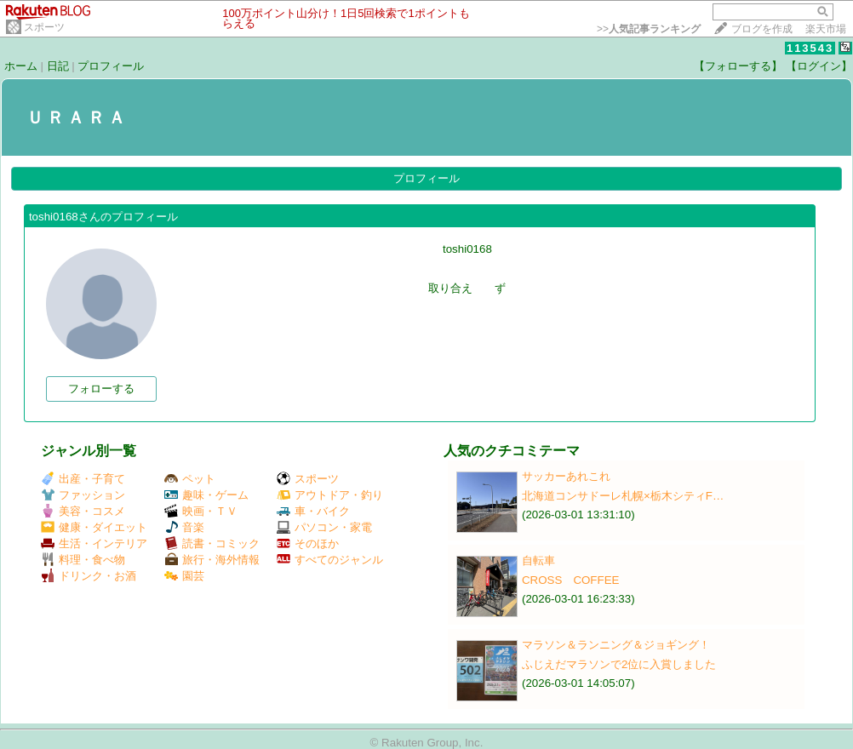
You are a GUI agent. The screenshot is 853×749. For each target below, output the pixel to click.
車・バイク (313, 511)
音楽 (184, 527)
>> (649, 29)
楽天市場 (825, 29)
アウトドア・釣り (330, 495)
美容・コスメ (83, 511)
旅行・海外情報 (212, 559)
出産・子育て (83, 478)
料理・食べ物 (83, 559)
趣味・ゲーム (206, 495)
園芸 (184, 575)
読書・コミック (212, 543)
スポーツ (44, 27)
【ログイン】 (819, 66)
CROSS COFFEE (570, 580)
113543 (810, 48)
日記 (58, 66)
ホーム (20, 66)
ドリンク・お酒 (88, 575)
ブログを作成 (762, 29)
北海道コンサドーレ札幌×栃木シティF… (623, 495)
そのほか (308, 543)
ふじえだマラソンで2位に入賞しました (619, 664)
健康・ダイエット (94, 527)
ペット (189, 478)
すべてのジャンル (330, 559)
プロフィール (110, 66)
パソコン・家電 (324, 527)
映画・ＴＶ (201, 511)
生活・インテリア (94, 543)
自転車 (538, 560)
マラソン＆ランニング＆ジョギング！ (616, 644)
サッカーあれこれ (566, 476)
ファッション (83, 495)
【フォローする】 (738, 66)
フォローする (101, 388)
